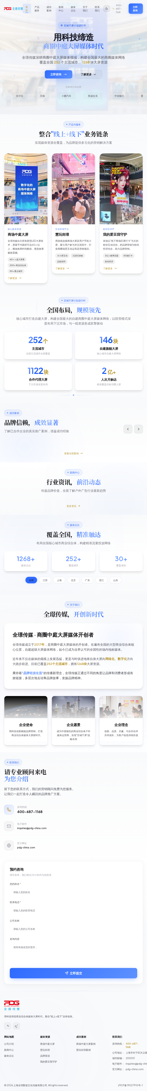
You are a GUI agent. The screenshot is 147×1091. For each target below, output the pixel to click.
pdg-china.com (135, 1069)
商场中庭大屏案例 (85, 1043)
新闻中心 (9, 1049)
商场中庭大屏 (47, 1043)
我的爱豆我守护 (48, 1061)
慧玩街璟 (45, 1049)
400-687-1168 (132, 1045)
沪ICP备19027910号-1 (130, 1085)
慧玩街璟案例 (83, 1049)
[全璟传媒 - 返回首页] (13, 8)
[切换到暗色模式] (106, 8)
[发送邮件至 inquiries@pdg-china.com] (73, 834)
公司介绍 (9, 1043)
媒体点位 (9, 1055)
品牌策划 (45, 1055)
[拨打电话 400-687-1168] (119, 8)
